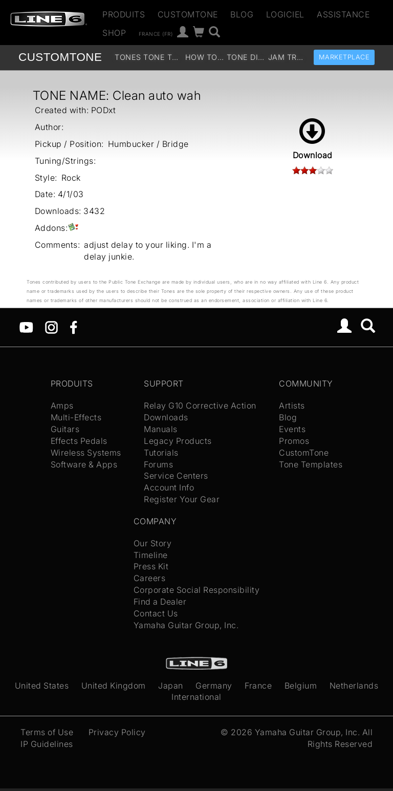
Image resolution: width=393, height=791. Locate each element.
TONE (60, 57)
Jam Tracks (288, 57)
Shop (114, 33)
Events (292, 429)
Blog (241, 14)
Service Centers (176, 476)
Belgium (301, 685)
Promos (294, 441)
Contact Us (156, 613)
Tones (128, 57)
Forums (158, 464)
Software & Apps (84, 464)
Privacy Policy (117, 732)
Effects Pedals (79, 441)
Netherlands (354, 685)
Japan (170, 685)
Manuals (161, 429)
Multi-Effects (76, 417)
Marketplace (344, 57)
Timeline (151, 555)
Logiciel (285, 14)
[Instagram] (51, 327)
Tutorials (161, 452)
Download (313, 139)
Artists (292, 405)
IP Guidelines (46, 744)
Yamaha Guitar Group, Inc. (186, 625)
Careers (150, 578)
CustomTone (188, 14)
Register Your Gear (182, 499)
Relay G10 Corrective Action (200, 405)
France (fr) (156, 33)
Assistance (343, 14)
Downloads (166, 417)
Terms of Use (46, 732)
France (258, 685)
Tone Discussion (246, 57)
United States (42, 685)
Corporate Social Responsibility (197, 590)
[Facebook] (73, 327)
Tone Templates (163, 57)
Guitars (65, 429)
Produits (123, 14)
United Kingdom (113, 685)
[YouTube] (26, 327)
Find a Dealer (160, 601)
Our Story (153, 543)
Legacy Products (178, 441)
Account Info (169, 487)
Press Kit (151, 566)
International (196, 697)
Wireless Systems (86, 452)
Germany (213, 685)
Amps (62, 405)
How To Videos (205, 57)
